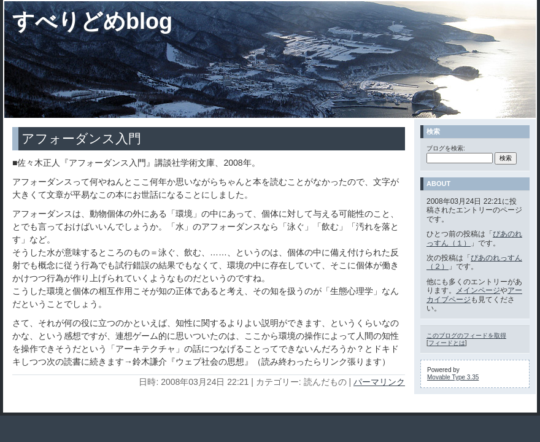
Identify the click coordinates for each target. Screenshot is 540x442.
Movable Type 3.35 (453, 377)
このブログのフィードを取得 (466, 335)
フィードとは (446, 342)
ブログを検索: (445, 148)
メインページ (478, 290)
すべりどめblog (92, 21)
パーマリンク (379, 382)
